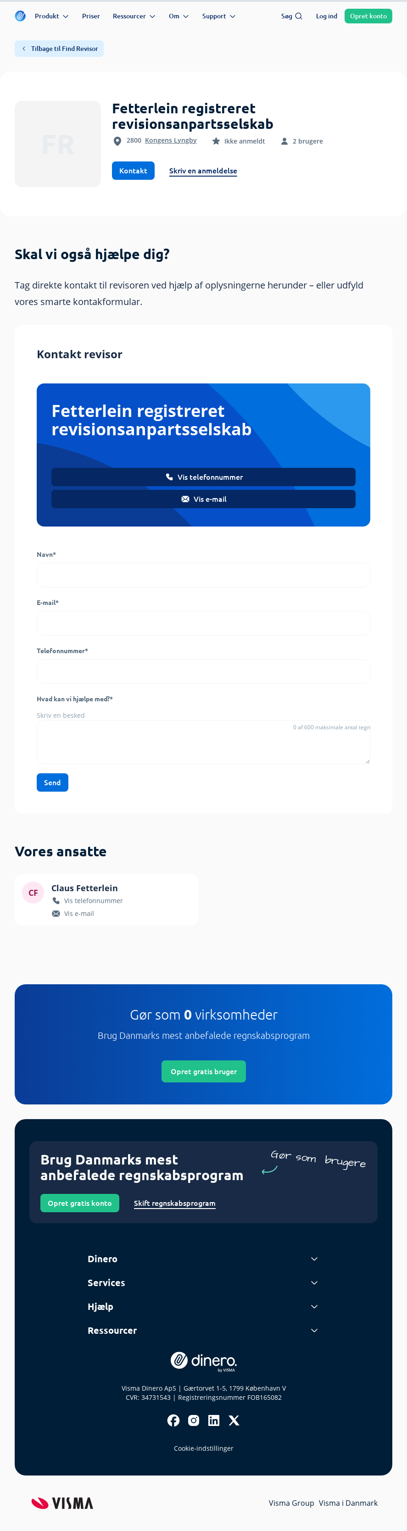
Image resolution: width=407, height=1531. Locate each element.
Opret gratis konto (80, 1203)
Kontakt (133, 170)
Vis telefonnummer (204, 477)
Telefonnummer (62, 651)
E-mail (48, 602)
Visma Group (291, 1503)
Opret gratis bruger (204, 1071)
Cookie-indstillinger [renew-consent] (204, 1448)
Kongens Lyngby (171, 140)
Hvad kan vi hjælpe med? (75, 699)
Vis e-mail (204, 499)
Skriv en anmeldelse (203, 170)
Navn (46, 554)
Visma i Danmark (348, 1503)
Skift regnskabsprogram (175, 1203)
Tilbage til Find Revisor (59, 48)
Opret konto (368, 16)
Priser (91, 16)
